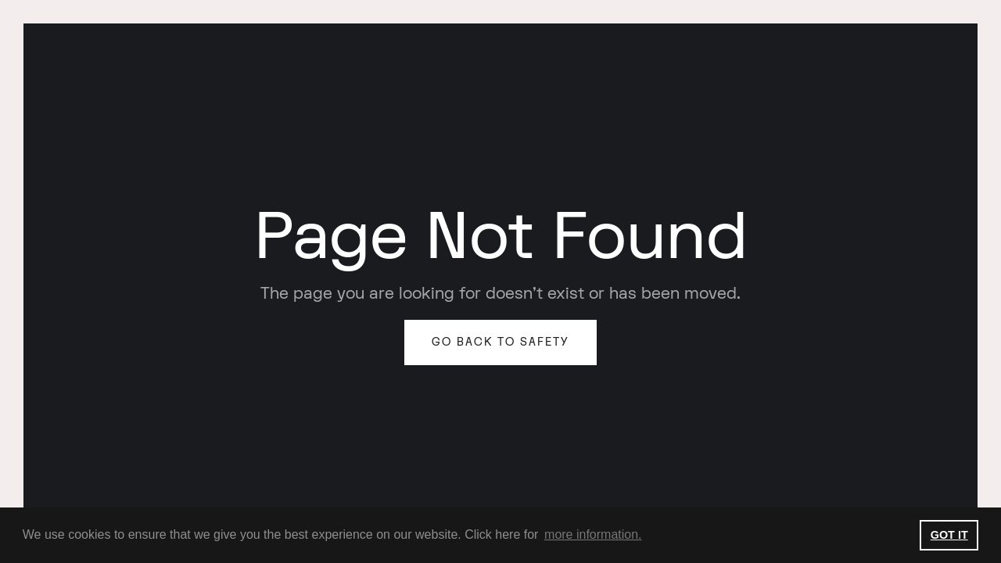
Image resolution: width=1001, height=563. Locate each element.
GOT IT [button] (949, 535)
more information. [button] (593, 534)
